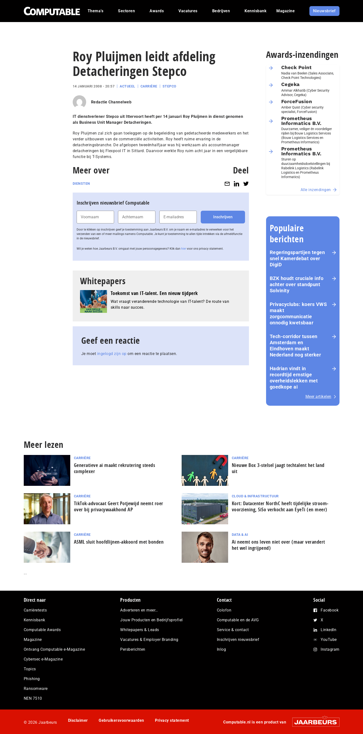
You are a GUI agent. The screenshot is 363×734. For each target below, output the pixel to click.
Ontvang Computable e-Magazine (54, 649)
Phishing (32, 678)
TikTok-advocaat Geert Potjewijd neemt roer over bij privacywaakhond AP (118, 506)
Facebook (330, 610)
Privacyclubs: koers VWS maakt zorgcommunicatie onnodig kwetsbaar (298, 313)
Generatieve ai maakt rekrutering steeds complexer (114, 468)
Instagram (330, 649)
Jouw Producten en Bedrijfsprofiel (151, 620)
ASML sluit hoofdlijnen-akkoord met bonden (119, 541)
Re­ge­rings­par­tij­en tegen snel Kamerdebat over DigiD (297, 258)
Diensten (81, 183)
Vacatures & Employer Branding (149, 639)
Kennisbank (34, 620)
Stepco (169, 86)
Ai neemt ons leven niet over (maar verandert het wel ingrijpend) (278, 544)
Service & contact (233, 629)
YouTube (329, 639)
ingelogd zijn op (112, 353)
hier (183, 248)
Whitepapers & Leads (139, 629)
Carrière (149, 86)
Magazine (33, 639)
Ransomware (36, 688)
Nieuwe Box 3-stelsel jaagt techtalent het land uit (278, 468)
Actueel (127, 86)
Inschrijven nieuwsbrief (238, 639)
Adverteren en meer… (139, 610)
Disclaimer (78, 720)
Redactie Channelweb (111, 102)
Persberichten (132, 649)
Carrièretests (35, 610)
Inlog (221, 649)
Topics (30, 669)
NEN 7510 (33, 698)
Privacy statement (172, 720)
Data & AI (240, 535)
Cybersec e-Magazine (43, 659)
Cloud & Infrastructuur (255, 496)
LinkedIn (328, 629)
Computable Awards (42, 629)
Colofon (224, 610)
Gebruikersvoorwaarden (121, 720)
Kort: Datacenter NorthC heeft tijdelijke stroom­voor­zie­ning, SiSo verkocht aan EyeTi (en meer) (280, 506)
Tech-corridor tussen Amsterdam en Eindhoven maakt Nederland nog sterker (295, 345)
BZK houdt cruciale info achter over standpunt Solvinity (297, 284)
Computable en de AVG (238, 620)
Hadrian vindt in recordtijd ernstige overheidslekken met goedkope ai (294, 378)
